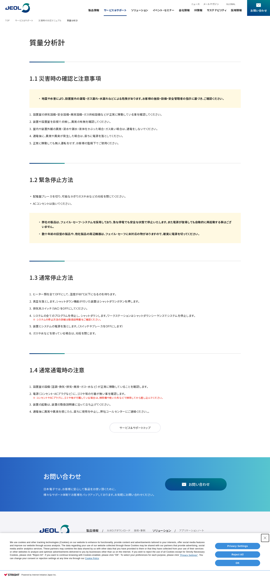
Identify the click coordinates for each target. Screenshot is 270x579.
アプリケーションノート (191, 530)
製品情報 (93, 10)
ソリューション (139, 10)
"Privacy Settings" (189, 555)
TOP (7, 20)
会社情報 (184, 10)
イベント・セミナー (164, 10)
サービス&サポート (24, 20)
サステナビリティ (216, 10)
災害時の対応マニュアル (50, 20)
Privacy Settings (237, 546)
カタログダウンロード (118, 530)
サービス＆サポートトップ (135, 428)
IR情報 (198, 10)
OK (238, 563)
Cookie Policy (92, 558)
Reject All (238, 554)
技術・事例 (139, 530)
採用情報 (236, 10)
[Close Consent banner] (265, 538)
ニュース (195, 4)
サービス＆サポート (115, 10)
